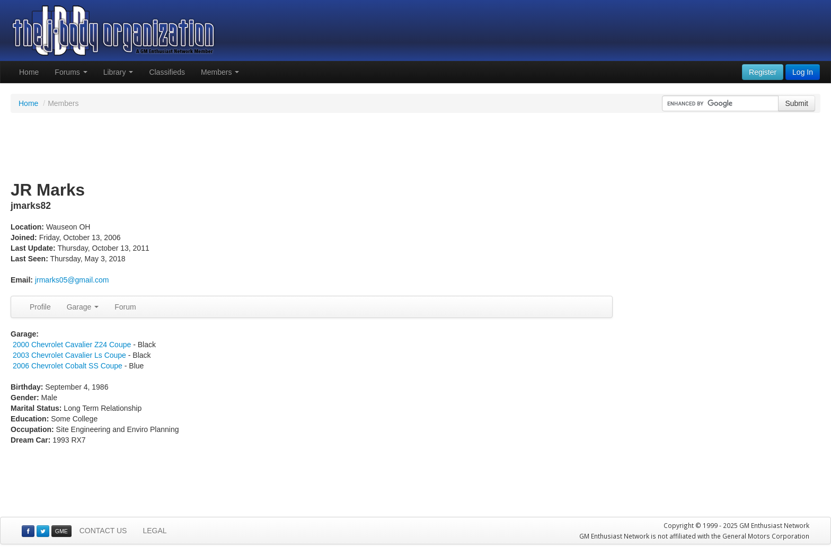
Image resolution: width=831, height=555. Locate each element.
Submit (796, 103)
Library (118, 72)
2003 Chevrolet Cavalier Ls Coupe (69, 355)
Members (220, 72)
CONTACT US (103, 530)
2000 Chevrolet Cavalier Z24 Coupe (72, 344)
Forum (125, 307)
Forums (71, 72)
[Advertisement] (415, 147)
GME (61, 531)
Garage (83, 307)
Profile (40, 307)
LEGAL (154, 530)
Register (762, 72)
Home (29, 72)
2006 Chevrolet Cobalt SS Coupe (67, 366)
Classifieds (167, 72)
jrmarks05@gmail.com (72, 280)
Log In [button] (802, 72)
